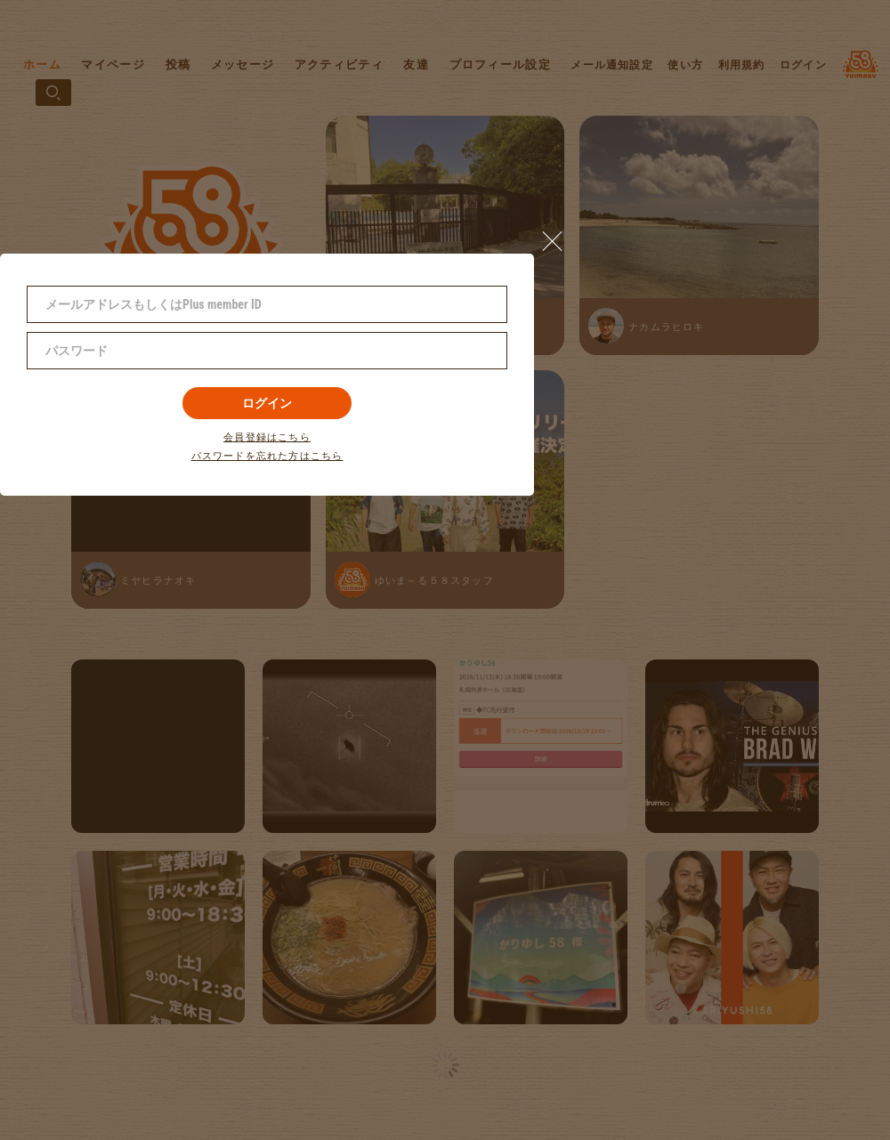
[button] (560, 237)
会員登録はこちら (267, 437)
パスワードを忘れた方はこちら (267, 456)
